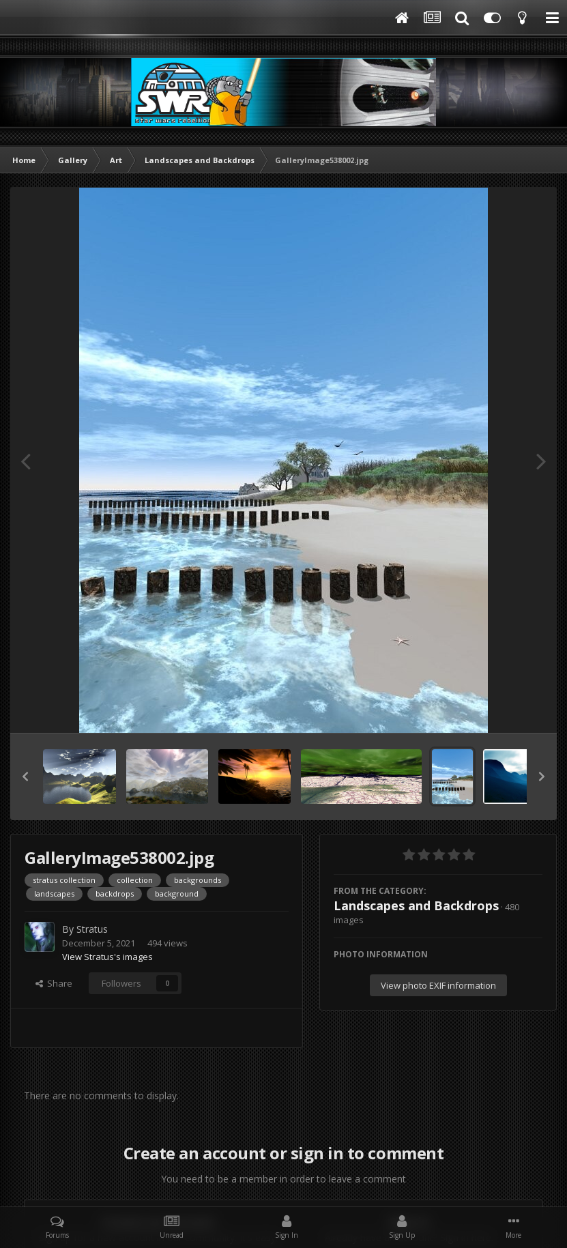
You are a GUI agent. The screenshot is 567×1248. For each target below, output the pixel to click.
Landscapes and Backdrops (416, 905)
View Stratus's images (107, 956)
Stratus (92, 929)
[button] (25, 776)
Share (53, 983)
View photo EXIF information (438, 985)
